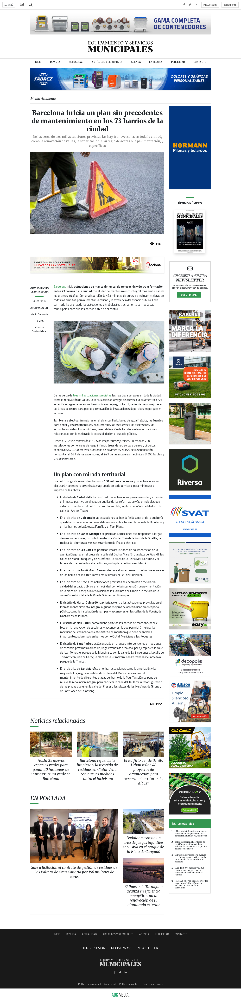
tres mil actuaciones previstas (92, 395)
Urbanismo (39, 327)
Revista (71, 934)
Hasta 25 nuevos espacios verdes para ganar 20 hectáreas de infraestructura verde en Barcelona (191, 884)
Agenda (144, 934)
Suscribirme (189, 295)
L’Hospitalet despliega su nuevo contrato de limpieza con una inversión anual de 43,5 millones (191, 833)
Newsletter (147, 947)
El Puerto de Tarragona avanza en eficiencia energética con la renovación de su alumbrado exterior (190, 858)
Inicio (57, 934)
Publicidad (162, 934)
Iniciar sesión (210, 4)
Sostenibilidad (39, 331)
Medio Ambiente (39, 314)
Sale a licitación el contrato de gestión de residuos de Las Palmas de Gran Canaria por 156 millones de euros (191, 845)
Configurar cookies (153, 984)
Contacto (181, 934)
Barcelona (60, 286)
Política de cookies (129, 984)
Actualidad (89, 934)
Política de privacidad (89, 984)
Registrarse (230, 4)
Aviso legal (110, 984)
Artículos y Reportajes (118, 934)
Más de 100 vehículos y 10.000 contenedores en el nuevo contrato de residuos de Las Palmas (189, 871)
